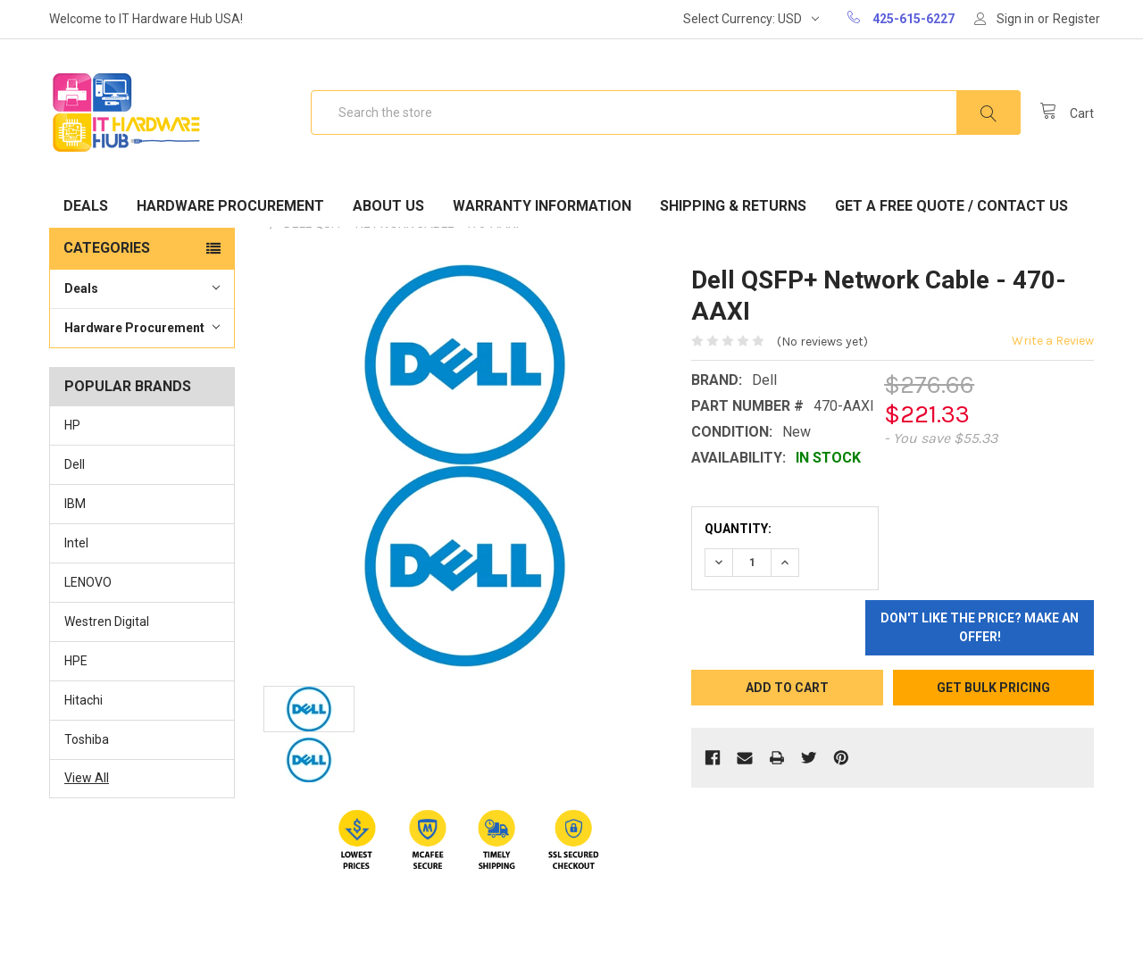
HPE (76, 661)
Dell (74, 464)
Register (1076, 19)
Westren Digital (106, 621)
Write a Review (1053, 340)
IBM (75, 504)
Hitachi (83, 700)
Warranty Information (542, 205)
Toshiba (86, 739)
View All (86, 778)
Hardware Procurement (230, 205)
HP (72, 425)
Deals (85, 205)
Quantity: (738, 529)
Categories (106, 247)
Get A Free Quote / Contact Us (951, 205)
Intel (76, 543)
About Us (388, 205)
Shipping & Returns (733, 205)
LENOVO (88, 582)
